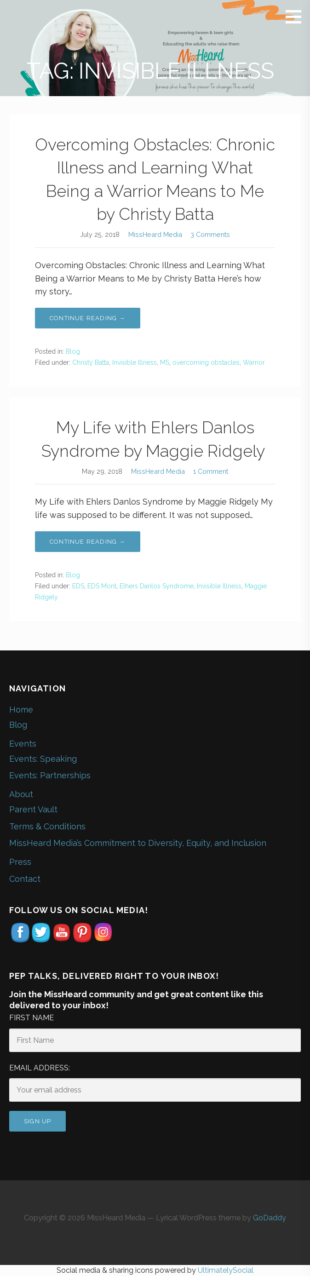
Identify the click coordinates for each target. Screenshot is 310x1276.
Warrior (254, 362)
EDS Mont (101, 586)
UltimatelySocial (225, 1270)
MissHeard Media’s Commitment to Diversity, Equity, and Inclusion (137, 843)
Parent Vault (33, 809)
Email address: (39, 1067)
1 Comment (210, 471)
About (21, 794)
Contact (24, 879)
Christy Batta (90, 362)
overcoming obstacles (206, 362)
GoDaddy (269, 1217)
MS (164, 362)
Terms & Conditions (47, 826)
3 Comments (210, 234)
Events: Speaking (43, 759)
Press (20, 862)
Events (22, 743)
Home (21, 709)
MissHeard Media (155, 234)
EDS (78, 586)
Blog (73, 351)
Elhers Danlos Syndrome (157, 586)
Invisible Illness (134, 362)
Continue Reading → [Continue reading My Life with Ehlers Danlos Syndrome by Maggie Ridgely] (88, 541)
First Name (31, 1017)
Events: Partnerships (50, 775)
